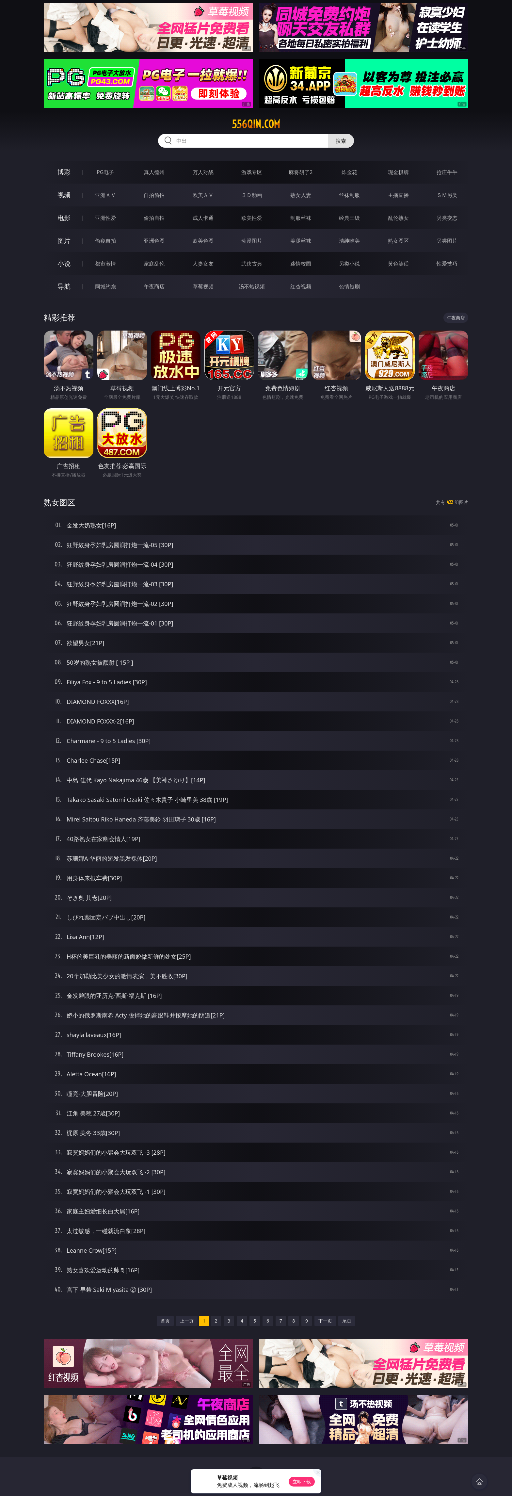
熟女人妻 (300, 195)
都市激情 (105, 263)
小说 (64, 263)
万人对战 (203, 172)
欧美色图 (203, 240)
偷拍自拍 (154, 217)
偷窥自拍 (105, 240)
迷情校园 (300, 263)
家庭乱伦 (154, 263)
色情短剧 (349, 286)
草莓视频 (203, 286)
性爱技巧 (447, 263)
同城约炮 (105, 286)
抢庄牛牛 (447, 172)
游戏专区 (251, 172)
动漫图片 (251, 240)
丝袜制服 (349, 195)
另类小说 (349, 263)
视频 (64, 194)
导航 (64, 286)
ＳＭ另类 (447, 195)
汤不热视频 (252, 286)
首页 (165, 1321)
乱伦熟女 (398, 217)
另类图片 (447, 240)
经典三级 (349, 217)
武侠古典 (251, 263)
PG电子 (105, 172)
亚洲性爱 (105, 217)
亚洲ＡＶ (105, 195)
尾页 (346, 1321)
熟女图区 (398, 240)
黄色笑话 (398, 263)
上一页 (187, 1321)
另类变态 (447, 217)
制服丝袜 (300, 217)
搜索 (341, 140)
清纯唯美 (349, 240)
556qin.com (256, 124)
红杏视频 (300, 286)
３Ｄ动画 (251, 195)
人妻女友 (203, 263)
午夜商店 (154, 286)
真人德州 (154, 172)
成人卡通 (203, 217)
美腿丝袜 (300, 240)
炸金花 (349, 172)
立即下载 (302, 1481)
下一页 (325, 1321)
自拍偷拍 (154, 195)
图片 (64, 240)
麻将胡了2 (300, 172)
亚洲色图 (154, 240)
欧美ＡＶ (203, 195)
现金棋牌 (398, 172)
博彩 (64, 172)
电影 (64, 217)
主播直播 (398, 195)
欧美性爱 (251, 217)
